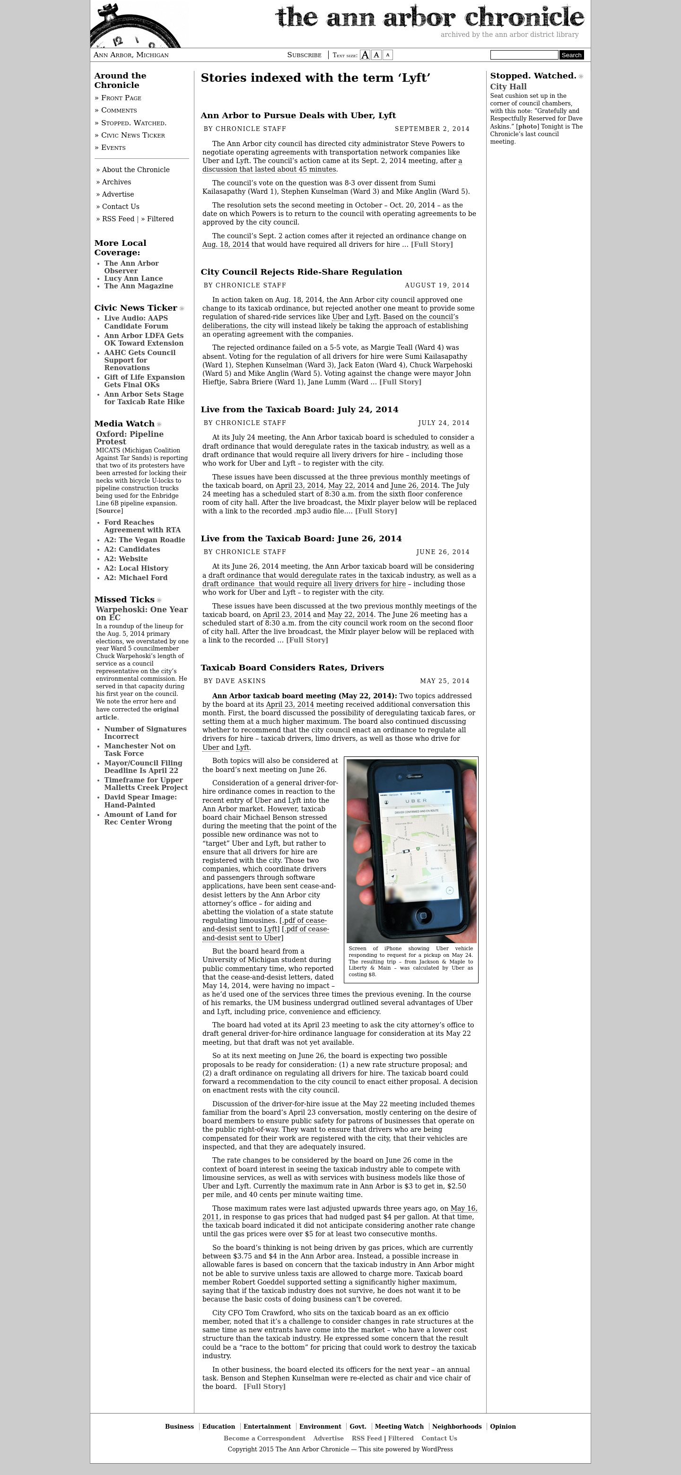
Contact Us (439, 1438)
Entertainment (267, 1426)
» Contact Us (118, 206)
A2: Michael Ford (136, 577)
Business (179, 1426)
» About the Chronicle (133, 170)
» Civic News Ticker (130, 135)
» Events (110, 147)
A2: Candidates (132, 549)
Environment (320, 1426)
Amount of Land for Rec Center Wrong (141, 818)
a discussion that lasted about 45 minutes (332, 165)
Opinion (503, 1426)
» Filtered (157, 219)
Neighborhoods (457, 1426)
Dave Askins (241, 681)
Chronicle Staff (251, 129)
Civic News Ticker (136, 307)
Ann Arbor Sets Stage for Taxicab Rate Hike (145, 398)
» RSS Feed (115, 219)
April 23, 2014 (300, 485)
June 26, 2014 (414, 485)
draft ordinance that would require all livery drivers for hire (304, 584)
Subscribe (304, 55)
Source (109, 510)
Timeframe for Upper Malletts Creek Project (146, 783)
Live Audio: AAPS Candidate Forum (137, 322)
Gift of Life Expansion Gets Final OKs (145, 381)
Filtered (401, 1438)
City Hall (508, 86)
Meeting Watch (399, 1426)
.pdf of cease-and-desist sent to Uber (265, 933)
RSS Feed (367, 1438)
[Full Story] (432, 244)
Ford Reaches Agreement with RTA (143, 526)
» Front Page (118, 98)
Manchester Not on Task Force (140, 749)
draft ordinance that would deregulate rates (283, 575)
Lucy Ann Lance (134, 278)
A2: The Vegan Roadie (145, 540)
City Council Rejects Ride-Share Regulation (302, 272)
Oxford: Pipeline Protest (130, 438)
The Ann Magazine (139, 286)
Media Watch (125, 423)
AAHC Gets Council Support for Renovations (140, 360)
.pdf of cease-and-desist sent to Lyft (264, 925)
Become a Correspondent (265, 1438)
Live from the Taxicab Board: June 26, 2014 (301, 538)
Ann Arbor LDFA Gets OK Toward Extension (144, 339)
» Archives (113, 182)
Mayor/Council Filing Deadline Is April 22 (144, 766)
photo (527, 126)
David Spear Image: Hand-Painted (141, 800)
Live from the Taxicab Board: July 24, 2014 (300, 409)
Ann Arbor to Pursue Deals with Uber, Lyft (298, 115)
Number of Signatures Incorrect (146, 732)
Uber (340, 317)
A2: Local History (136, 568)
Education (219, 1426)
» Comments (116, 110)
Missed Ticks (125, 599)
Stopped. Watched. (533, 75)
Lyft (372, 317)
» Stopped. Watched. (131, 123)
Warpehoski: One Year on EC (142, 613)
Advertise (329, 1438)
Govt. (358, 1426)
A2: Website (126, 559)
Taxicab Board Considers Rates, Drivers (292, 667)
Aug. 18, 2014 (225, 244)
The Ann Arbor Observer (132, 267)
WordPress (437, 1449)
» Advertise (115, 194)
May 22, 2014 (351, 485)
